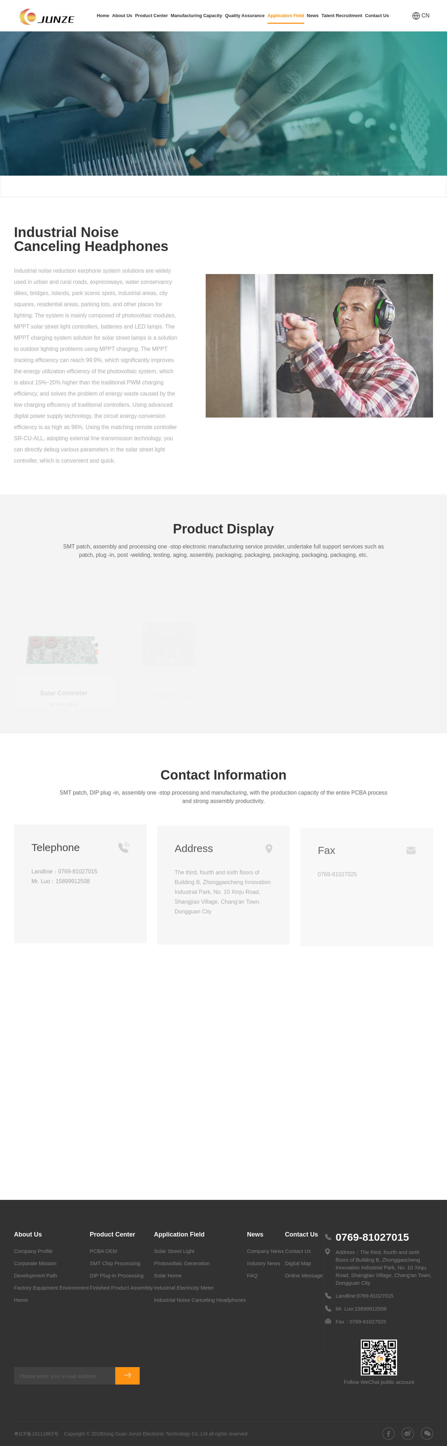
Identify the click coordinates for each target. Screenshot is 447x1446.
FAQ (252, 1275)
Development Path (35, 1275)
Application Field (286, 18)
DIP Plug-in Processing (117, 1275)
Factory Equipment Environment (51, 1288)
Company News (265, 1251)
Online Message (304, 1275)
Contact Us (377, 15)
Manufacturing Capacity (196, 15)
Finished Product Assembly (121, 1288)
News (313, 15)
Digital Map (298, 1263)
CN (421, 16)
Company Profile (33, 1251)
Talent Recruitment (342, 15)
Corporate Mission (35, 1263)
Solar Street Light (174, 1251)
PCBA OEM (103, 1251)
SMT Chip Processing (115, 1263)
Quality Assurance (245, 15)
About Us (122, 15)
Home (103, 15)
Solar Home (168, 1275)
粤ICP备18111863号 (36, 1434)
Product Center (151, 15)
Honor (21, 1300)
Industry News (263, 1263)
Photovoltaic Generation (182, 1263)
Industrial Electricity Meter (184, 1288)
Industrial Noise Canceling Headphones (384, 186)
